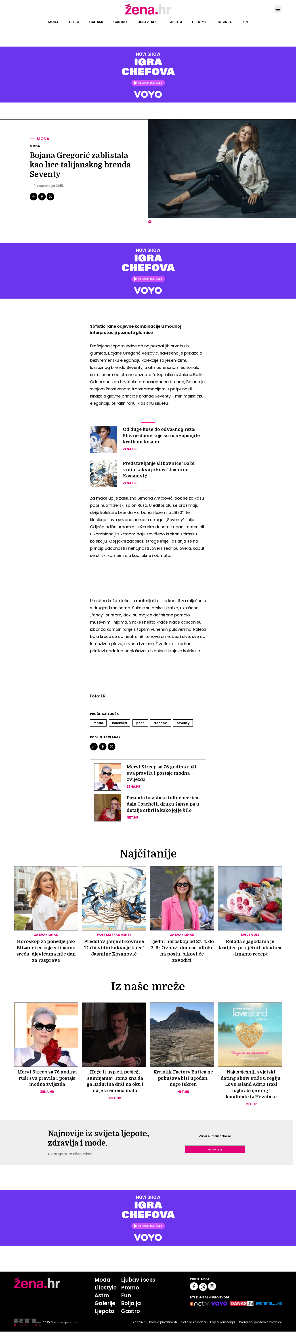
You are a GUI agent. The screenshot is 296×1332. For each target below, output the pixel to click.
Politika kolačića (193, 1322)
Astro (73, 22)
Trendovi (160, 723)
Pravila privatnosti (162, 1322)
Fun (244, 22)
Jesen (140, 723)
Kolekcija (119, 723)
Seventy (182, 723)
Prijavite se (215, 1150)
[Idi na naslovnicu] (148, 14)
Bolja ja (224, 22)
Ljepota (175, 22)
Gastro (120, 22)
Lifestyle (199, 22)
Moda (53, 22)
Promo (130, 1288)
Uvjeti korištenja (222, 1322)
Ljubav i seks (148, 22)
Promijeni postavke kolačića (260, 1322)
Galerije (96, 22)
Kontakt (138, 1322)
